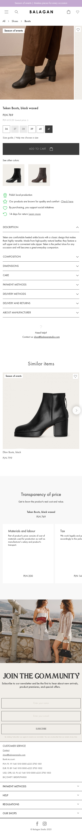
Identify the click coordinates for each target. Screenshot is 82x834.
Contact (6, 751)
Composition (12, 256)
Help (5, 795)
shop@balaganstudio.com (47, 337)
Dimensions (11, 266)
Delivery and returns (16, 303)
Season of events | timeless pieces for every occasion (41, 3)
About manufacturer (17, 312)
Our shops (10, 813)
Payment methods (14, 284)
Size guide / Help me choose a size (20, 138)
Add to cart (37, 149)
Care (6, 275)
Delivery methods (14, 294)
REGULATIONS (11, 804)
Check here (67, 201)
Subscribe (41, 729)
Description (10, 227)
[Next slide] (77, 410)
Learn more (35, 214)
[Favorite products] (77, 12)
